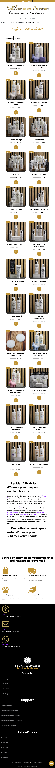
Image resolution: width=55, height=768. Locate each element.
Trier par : (9, 38)
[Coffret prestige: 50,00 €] (16, 133)
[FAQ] (5, 609)
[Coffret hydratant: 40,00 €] (16, 203)
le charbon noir (36, 514)
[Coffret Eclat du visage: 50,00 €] (39, 203)
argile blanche (24, 514)
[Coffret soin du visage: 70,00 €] (16, 238)
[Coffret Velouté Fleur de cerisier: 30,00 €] (16, 422)
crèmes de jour (18, 507)
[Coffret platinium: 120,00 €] (39, 168)
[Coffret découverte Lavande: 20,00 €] (39, 60)
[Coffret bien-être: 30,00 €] (39, 275)
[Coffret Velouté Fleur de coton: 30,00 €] (39, 422)
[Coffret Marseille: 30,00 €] (39, 384)
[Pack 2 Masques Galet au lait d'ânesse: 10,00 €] (16, 348)
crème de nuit (28, 507)
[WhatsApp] (5, 639)
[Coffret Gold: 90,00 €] (16, 168)
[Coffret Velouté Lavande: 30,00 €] (16, 459)
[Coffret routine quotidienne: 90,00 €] (39, 239)
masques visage (12, 512)
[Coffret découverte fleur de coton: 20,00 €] (39, 348)
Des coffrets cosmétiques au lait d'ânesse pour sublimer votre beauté (26, 532)
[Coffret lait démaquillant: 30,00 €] (39, 311)
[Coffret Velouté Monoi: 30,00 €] (39, 458)
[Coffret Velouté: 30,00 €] (16, 310)
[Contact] (5, 624)
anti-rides (37, 507)
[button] (20, 18)
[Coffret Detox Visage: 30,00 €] (16, 275)
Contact (4, 629)
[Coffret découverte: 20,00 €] (16, 59)
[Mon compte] (25, 18)
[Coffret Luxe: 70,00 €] (39, 133)
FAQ (3, 614)
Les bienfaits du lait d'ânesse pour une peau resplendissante (23, 487)
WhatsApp (5, 644)
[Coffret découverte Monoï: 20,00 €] (16, 97)
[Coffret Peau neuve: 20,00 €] (39, 96)
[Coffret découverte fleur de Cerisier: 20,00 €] (16, 385)
